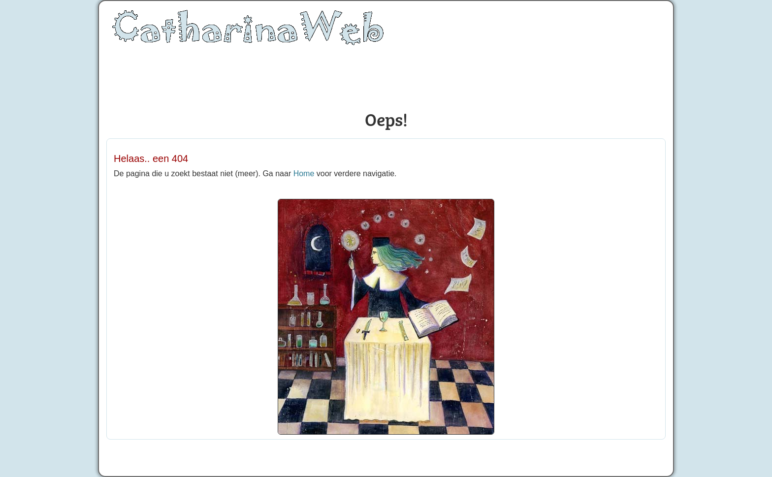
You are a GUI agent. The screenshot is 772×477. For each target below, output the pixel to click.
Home (304, 173)
